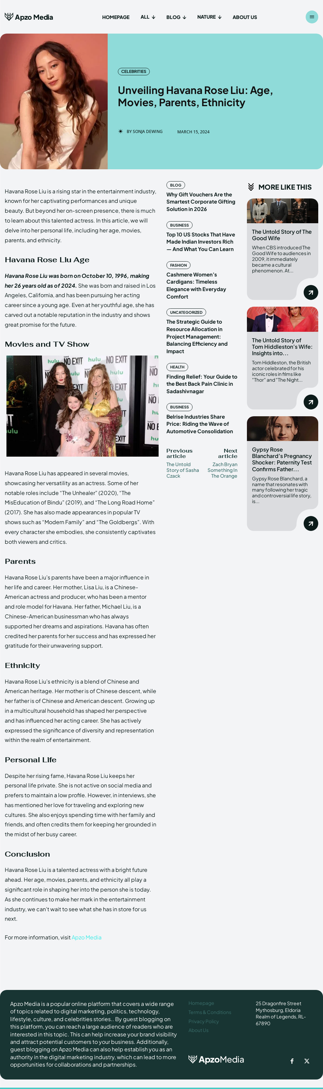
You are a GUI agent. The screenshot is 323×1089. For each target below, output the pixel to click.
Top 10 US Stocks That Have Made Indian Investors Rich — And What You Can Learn (199, 237)
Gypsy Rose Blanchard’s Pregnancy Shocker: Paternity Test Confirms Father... (282, 455)
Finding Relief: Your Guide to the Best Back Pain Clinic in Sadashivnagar (198, 356)
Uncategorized (184, 297)
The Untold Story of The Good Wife (282, 235)
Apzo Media (87, 937)
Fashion (177, 260)
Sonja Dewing (148, 131)
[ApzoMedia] (217, 1058)
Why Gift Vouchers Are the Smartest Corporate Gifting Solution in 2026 (198, 200)
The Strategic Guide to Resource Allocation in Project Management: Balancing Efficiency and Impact (201, 316)
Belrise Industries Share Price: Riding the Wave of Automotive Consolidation (201, 394)
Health (176, 342)
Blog (175, 185)
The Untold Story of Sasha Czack (182, 440)
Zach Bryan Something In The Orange (222, 440)
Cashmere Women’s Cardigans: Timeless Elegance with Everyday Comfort (200, 275)
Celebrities (134, 71)
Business (178, 222)
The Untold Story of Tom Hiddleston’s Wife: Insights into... (282, 345)
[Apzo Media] (29, 17)
